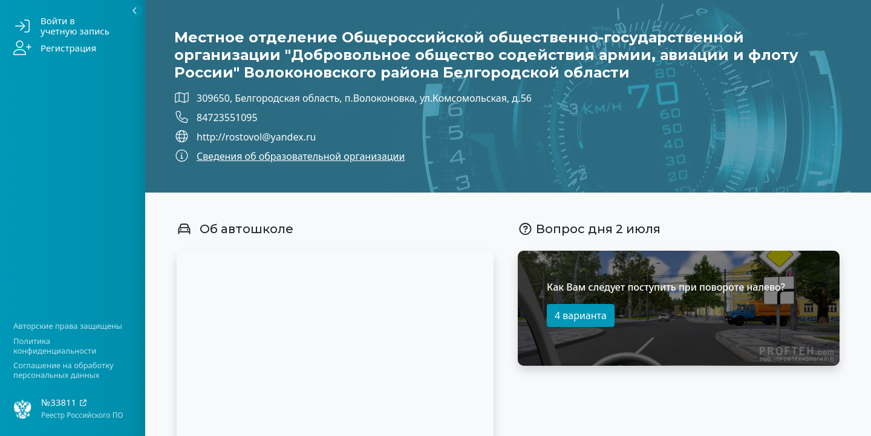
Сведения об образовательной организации (301, 156)
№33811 (64, 402)
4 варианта (581, 315)
